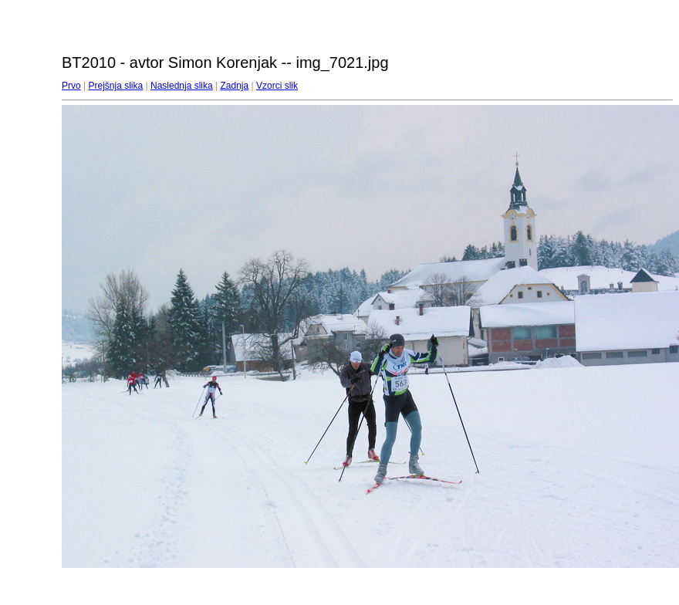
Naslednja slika (181, 85)
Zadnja (235, 85)
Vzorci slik (277, 85)
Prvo (71, 85)
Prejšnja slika (115, 85)
